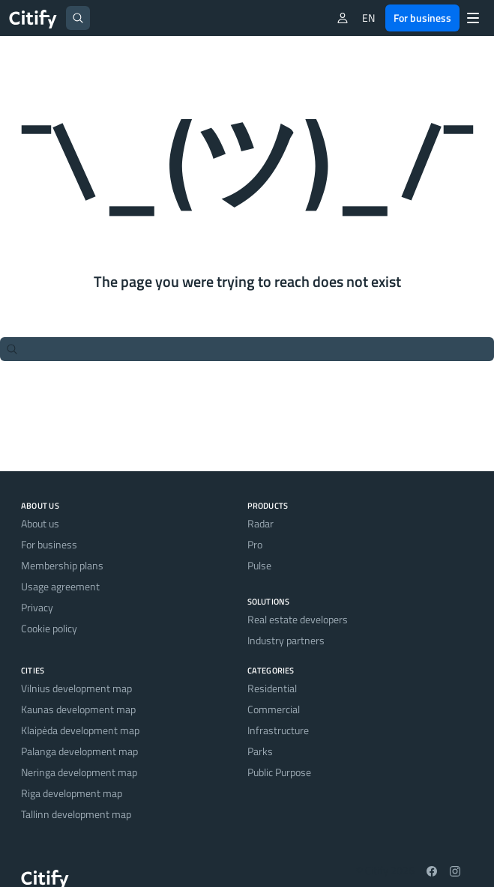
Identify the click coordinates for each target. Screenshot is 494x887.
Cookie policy (49, 628)
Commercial (273, 709)
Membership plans (62, 565)
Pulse (259, 565)
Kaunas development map (78, 709)
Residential (272, 688)
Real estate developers (297, 619)
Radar (260, 523)
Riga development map (71, 793)
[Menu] (473, 18)
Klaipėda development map (80, 730)
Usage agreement (60, 586)
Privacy (37, 607)
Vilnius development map (76, 688)
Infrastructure (278, 730)
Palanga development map (79, 751)
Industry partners (286, 640)
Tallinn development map (76, 814)
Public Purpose (279, 772)
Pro (254, 544)
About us (40, 523)
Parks (260, 751)
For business (422, 17)
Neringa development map (79, 772)
